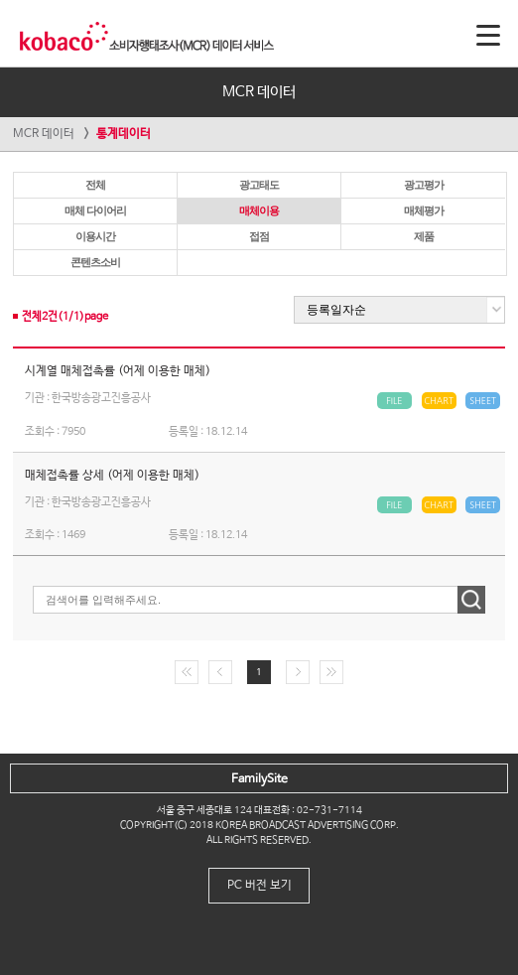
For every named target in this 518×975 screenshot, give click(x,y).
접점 (259, 236)
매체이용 (259, 210)
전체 (95, 185)
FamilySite (259, 779)
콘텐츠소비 (95, 262)
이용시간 (95, 236)
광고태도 (259, 185)
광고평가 (424, 185)
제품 (424, 236)
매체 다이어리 (95, 210)
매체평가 (424, 210)
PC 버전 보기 (259, 886)
